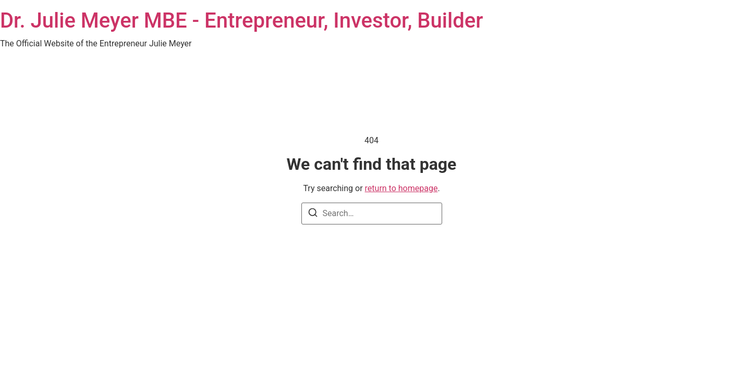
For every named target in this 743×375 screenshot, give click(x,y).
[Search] (312, 214)
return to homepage (401, 188)
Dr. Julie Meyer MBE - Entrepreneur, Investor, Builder (241, 20)
